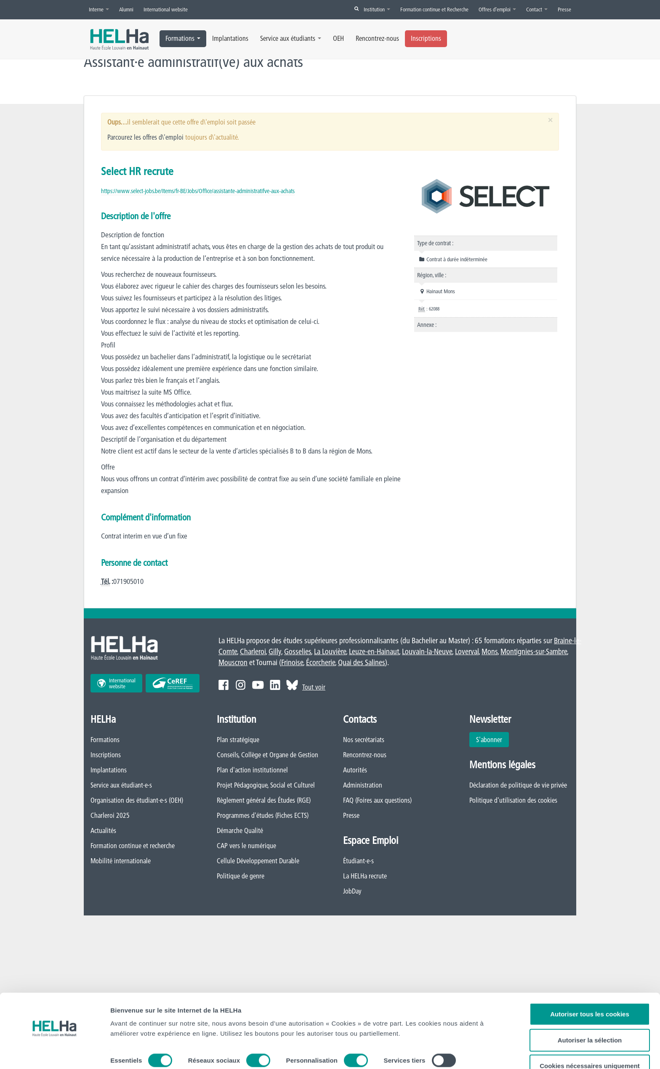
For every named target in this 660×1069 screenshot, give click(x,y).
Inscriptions (426, 38)
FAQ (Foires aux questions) (377, 800)
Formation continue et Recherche (434, 9)
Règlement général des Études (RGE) (264, 800)
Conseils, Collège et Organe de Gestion (267, 755)
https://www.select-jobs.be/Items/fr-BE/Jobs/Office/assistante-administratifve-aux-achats (198, 191)
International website (166, 9)
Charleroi (253, 652)
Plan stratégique (238, 740)
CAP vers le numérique (246, 846)
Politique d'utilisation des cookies (513, 800)
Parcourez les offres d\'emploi (145, 137)
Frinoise (292, 663)
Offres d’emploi (497, 9)
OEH (338, 38)
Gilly (275, 652)
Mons (490, 652)
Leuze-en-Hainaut (374, 652)
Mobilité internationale (120, 861)
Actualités (103, 831)
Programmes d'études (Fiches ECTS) (263, 816)
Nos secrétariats (363, 740)
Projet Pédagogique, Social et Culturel (266, 785)
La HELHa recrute (365, 876)
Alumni (126, 9)
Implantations (230, 38)
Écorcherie (320, 663)
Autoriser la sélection (590, 1019)
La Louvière (330, 652)
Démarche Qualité (240, 831)
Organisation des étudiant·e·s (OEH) (136, 800)
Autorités (355, 770)
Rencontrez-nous (377, 38)
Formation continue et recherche (132, 846)
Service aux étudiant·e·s (121, 785)
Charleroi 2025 (110, 816)
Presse (564, 9)
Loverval (467, 652)
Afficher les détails (138, 1052)
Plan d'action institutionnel (252, 770)
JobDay (352, 891)
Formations (182, 38)
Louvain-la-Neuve (427, 652)
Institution (377, 9)
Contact (537, 9)
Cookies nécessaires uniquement (590, 1044)
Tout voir (313, 687)
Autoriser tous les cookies (589, 993)
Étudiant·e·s (358, 861)
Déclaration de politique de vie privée (518, 785)
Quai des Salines (361, 663)
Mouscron (233, 663)
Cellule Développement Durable (258, 861)
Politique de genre (240, 876)
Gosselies (297, 652)
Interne (99, 9)
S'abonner (489, 740)
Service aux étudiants (290, 38)
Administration (362, 785)
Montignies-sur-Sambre (533, 652)
